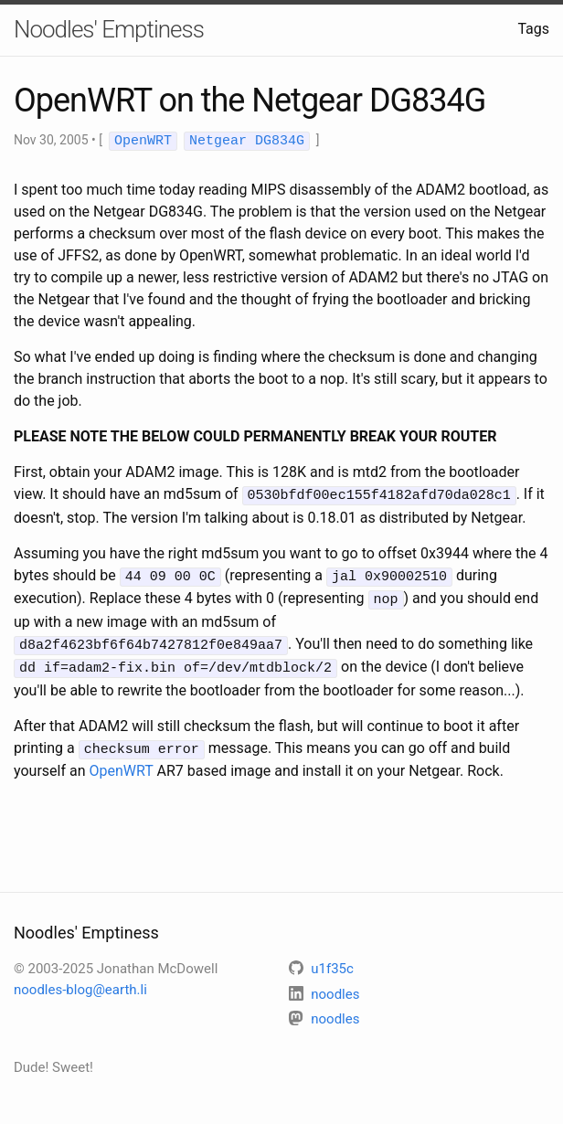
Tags (533, 28)
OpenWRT (122, 762)
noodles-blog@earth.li (80, 981)
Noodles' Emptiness (109, 29)
